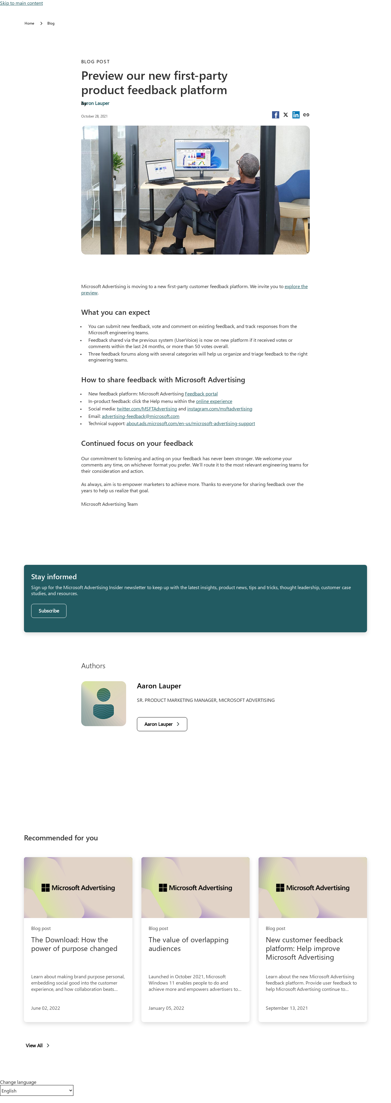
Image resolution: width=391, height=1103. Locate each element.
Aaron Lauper (95, 103)
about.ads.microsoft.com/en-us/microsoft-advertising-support (190, 423)
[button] (275, 114)
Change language (18, 1082)
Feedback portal (201, 393)
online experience (214, 401)
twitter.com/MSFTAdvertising (147, 408)
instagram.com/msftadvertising (219, 408)
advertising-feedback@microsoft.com (140, 416)
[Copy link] (306, 114)
